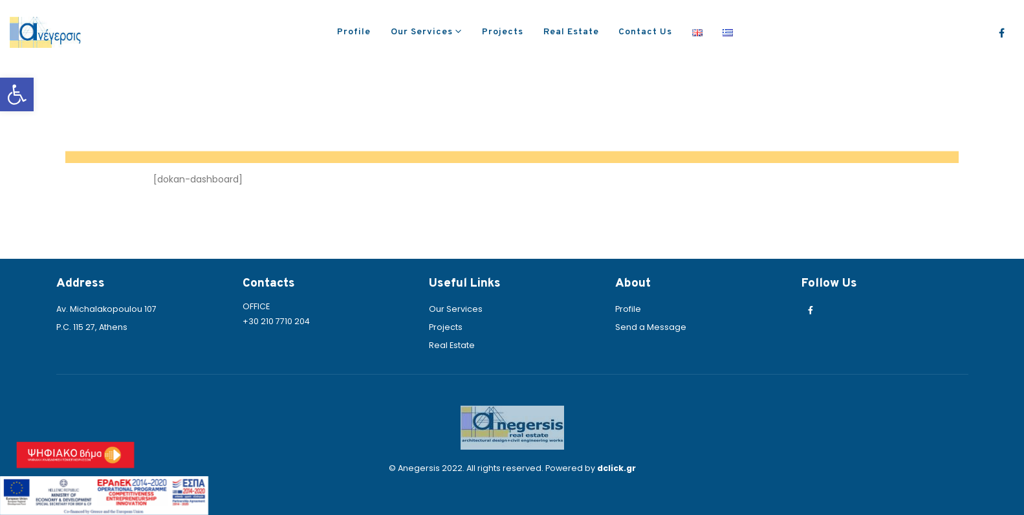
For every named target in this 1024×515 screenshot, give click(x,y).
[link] (17, 94)
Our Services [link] (422, 32)
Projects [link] (502, 32)
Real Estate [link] (571, 32)
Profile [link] (354, 32)
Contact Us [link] (645, 32)
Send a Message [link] (650, 327)
